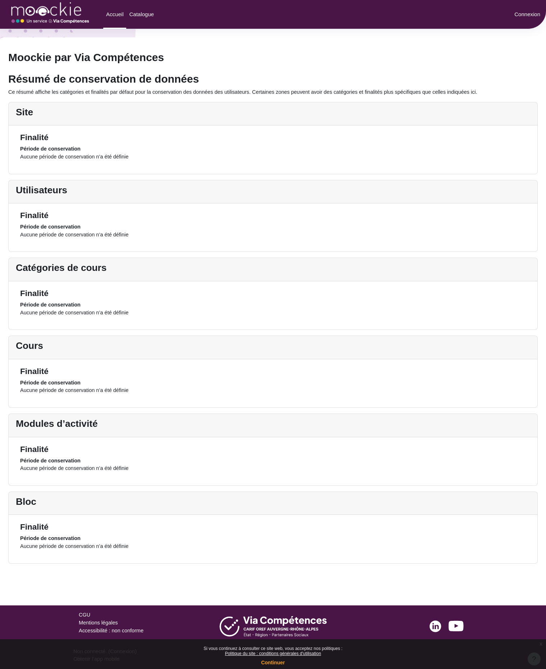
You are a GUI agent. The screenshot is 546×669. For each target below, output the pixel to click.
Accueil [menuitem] (114, 14)
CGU (85, 615)
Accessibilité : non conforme (112, 631)
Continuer (273, 662)
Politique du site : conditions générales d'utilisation (273, 653)
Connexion (527, 14)
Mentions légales (99, 622)
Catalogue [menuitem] (141, 14)
